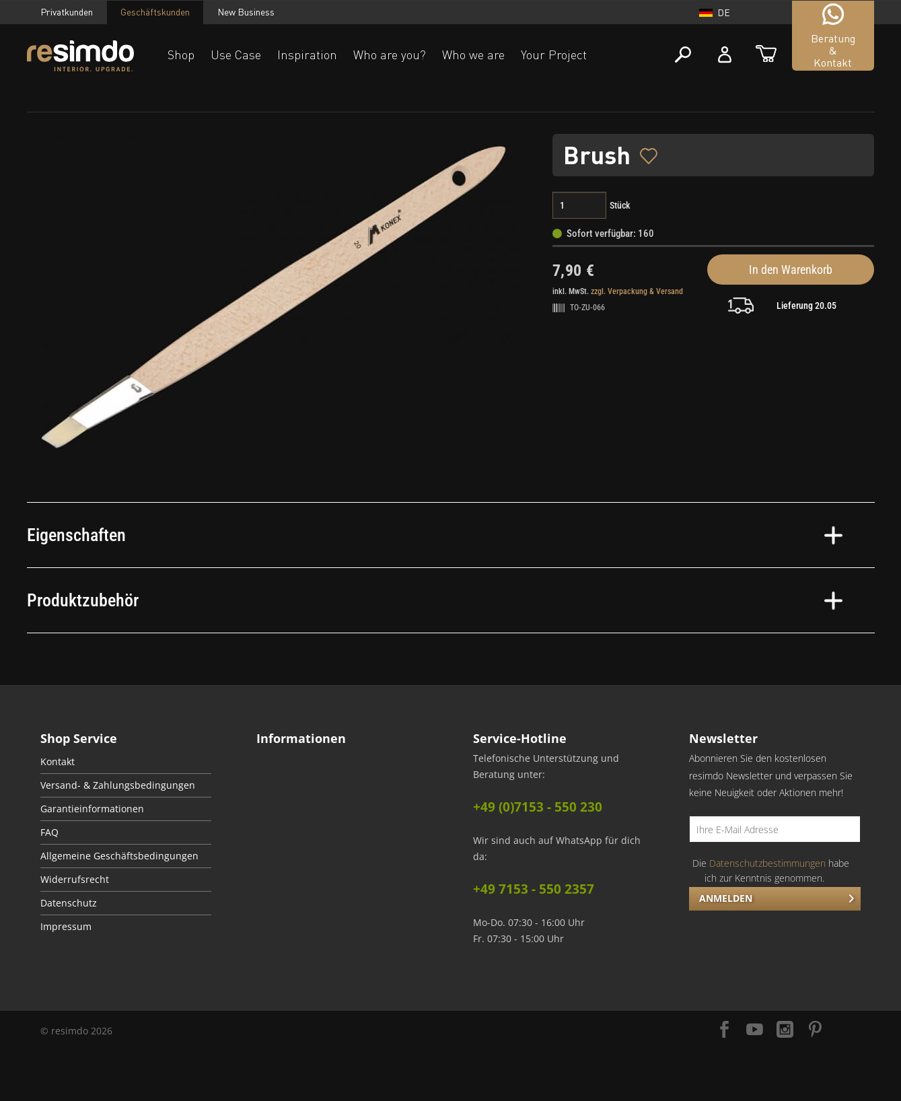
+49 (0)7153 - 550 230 (537, 807)
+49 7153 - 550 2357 (533, 889)
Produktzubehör (434, 600)
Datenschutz (68, 903)
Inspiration (307, 54)
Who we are (473, 54)
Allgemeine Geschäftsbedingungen (119, 856)
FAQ (49, 832)
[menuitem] (125, 762)
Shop (181, 54)
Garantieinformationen (92, 809)
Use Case (236, 54)
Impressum (66, 927)
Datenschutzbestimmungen (767, 863)
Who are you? (389, 54)
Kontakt (57, 762)
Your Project (554, 54)
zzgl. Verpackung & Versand (637, 291)
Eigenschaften (434, 535)
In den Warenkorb (790, 269)
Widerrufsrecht (74, 880)
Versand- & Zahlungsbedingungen (117, 785)
